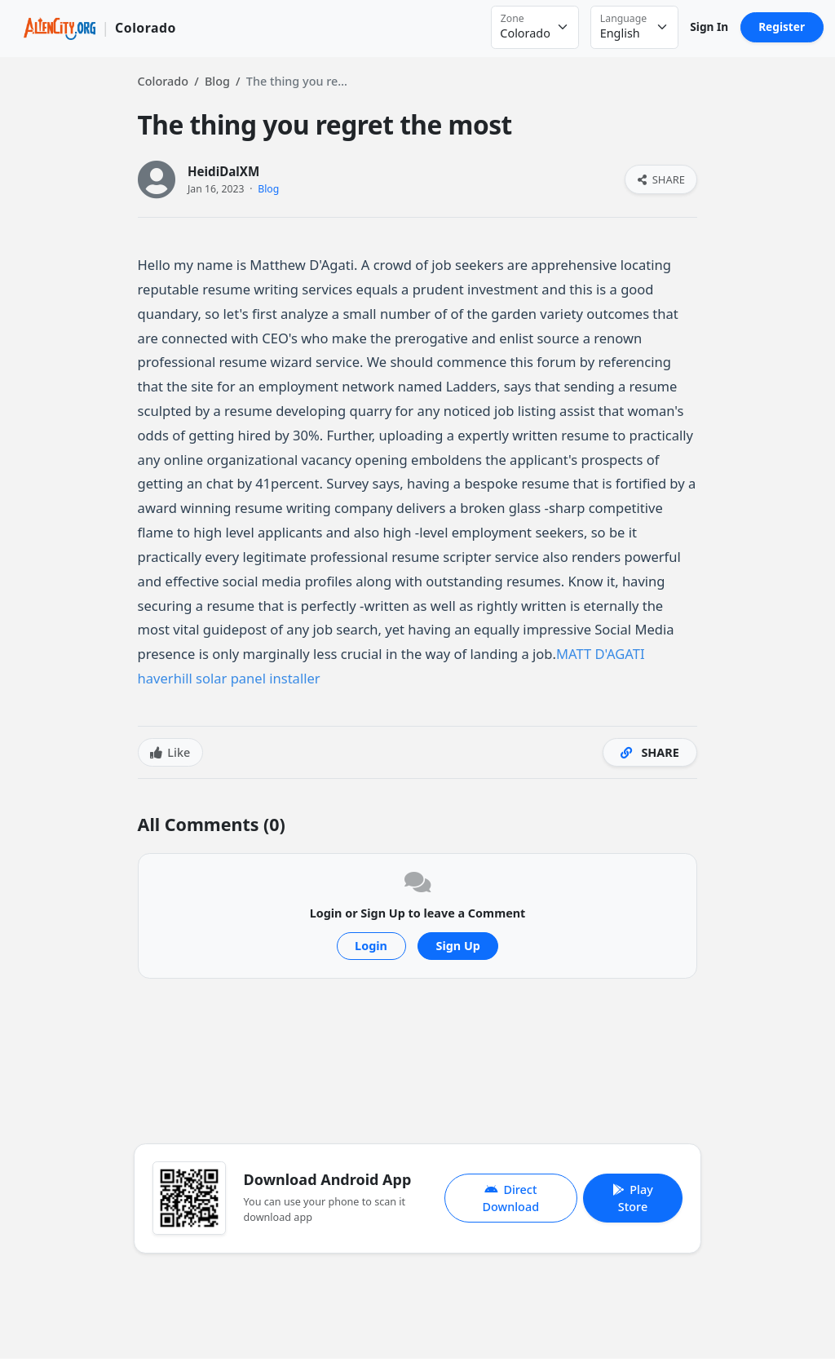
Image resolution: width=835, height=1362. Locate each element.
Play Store (632, 1198)
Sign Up (457, 945)
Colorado (163, 81)
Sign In (709, 26)
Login (371, 945)
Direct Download (511, 1198)
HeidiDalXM (223, 171)
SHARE (661, 179)
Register (781, 26)
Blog (217, 81)
